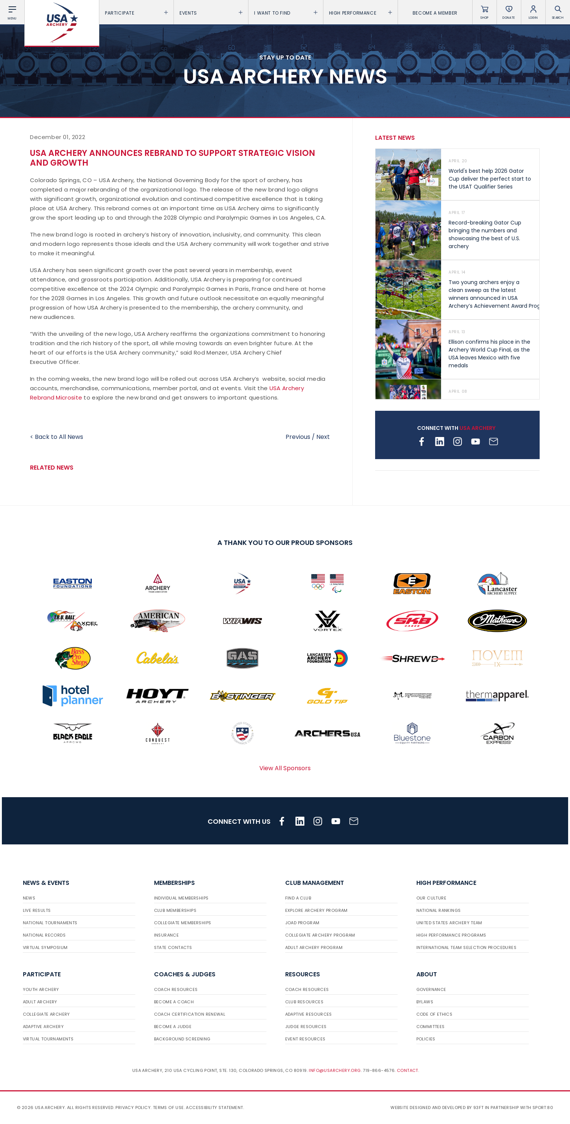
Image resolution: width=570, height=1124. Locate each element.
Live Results (37, 910)
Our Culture (431, 898)
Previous (298, 437)
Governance (431, 989)
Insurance (166, 935)
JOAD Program (302, 923)
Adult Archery (40, 1002)
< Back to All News (56, 437)
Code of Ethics (434, 1014)
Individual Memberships (181, 898)
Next (323, 437)
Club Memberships (175, 910)
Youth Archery (41, 989)
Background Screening (182, 1039)
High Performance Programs (451, 935)
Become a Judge (173, 1027)
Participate (136, 13)
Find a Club (298, 898)
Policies (425, 1039)
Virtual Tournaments (48, 1039)
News (29, 898)
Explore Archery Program (316, 910)
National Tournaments (50, 923)
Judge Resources (306, 1027)
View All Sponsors (285, 768)
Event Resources (305, 1039)
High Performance (360, 13)
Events (211, 13)
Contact (407, 1070)
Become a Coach (174, 1002)
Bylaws (424, 1002)
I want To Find (285, 13)
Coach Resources (176, 989)
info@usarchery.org (335, 1070)
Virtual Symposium (45, 947)
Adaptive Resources (308, 1014)
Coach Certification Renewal (190, 1014)
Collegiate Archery (46, 1014)
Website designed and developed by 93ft (436, 1108)
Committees (430, 1027)
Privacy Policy (133, 1108)
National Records (44, 935)
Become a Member (435, 13)
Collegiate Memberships (182, 923)
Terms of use (168, 1108)
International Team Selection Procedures (466, 947)
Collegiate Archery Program (320, 935)
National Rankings (438, 910)
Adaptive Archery (43, 1027)
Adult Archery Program (314, 947)
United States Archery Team (449, 923)
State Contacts (173, 947)
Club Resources (304, 1002)
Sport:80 (543, 1108)
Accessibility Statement (214, 1108)
